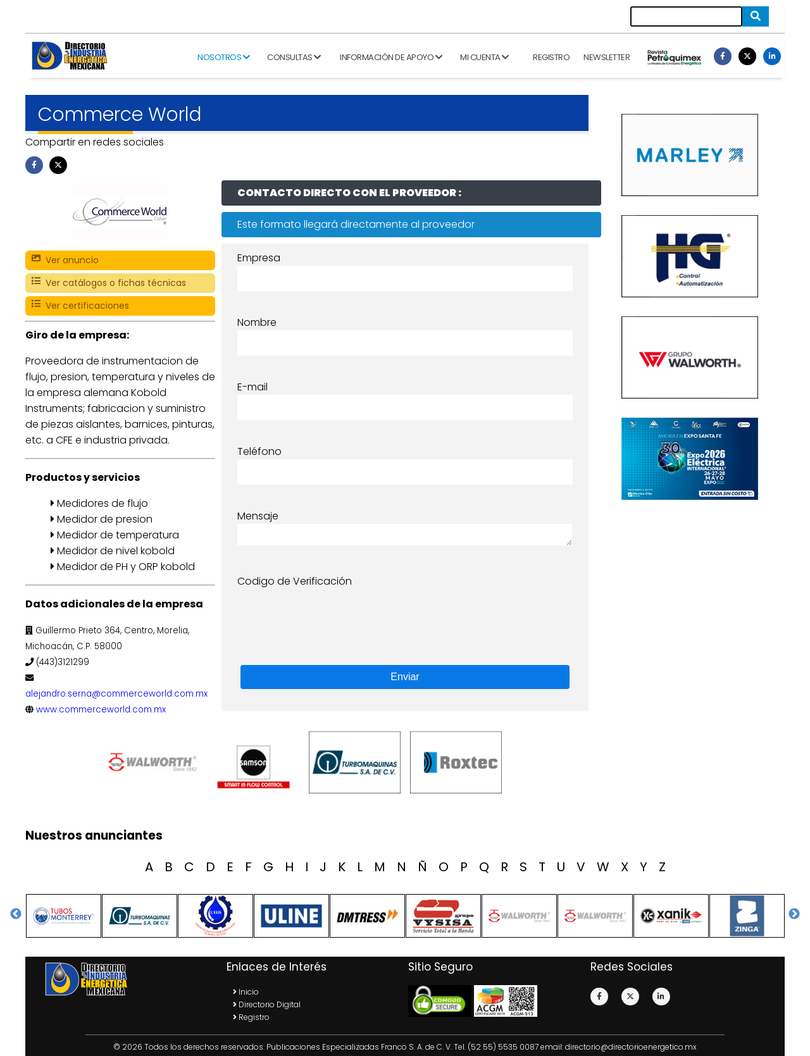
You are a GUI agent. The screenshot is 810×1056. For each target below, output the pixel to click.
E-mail (252, 387)
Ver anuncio (65, 260)
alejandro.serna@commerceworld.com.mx (116, 694)
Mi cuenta (484, 57)
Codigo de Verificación (294, 581)
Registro (551, 57)
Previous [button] (15, 914)
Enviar (404, 676)
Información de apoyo (391, 57)
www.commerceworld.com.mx (101, 710)
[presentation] (333, 613)
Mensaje (257, 516)
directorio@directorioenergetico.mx (631, 1046)
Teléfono (259, 451)
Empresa (258, 258)
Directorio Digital (267, 1004)
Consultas (294, 57)
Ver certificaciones (80, 306)
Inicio (246, 991)
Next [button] (794, 914)
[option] (155, 762)
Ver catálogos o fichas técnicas (109, 283)
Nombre (257, 322)
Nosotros (223, 57)
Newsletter (606, 57)
